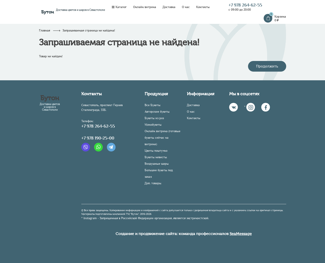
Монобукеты (153, 124)
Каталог (119, 7)
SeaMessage (241, 233)
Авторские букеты (157, 111)
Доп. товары (153, 183)
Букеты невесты (156, 157)
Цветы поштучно (156, 150)
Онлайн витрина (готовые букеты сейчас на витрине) (162, 138)
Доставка (169, 7)
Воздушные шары (157, 163)
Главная (44, 30)
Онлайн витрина (144, 7)
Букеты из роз (154, 118)
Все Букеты (152, 105)
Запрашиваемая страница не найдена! (88, 30)
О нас (186, 7)
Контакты (203, 7)
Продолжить (267, 66)
